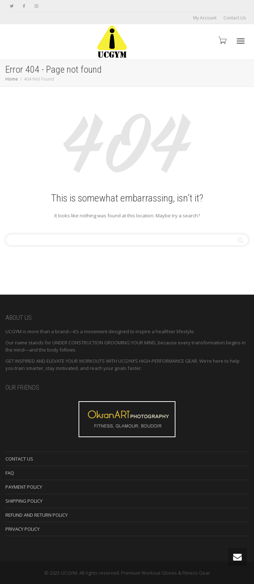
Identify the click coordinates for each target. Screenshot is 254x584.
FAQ (9, 473)
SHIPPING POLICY (24, 501)
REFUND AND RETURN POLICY (36, 515)
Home (11, 79)
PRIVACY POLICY (22, 529)
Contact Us (234, 18)
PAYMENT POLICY (23, 487)
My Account (205, 18)
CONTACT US (19, 459)
